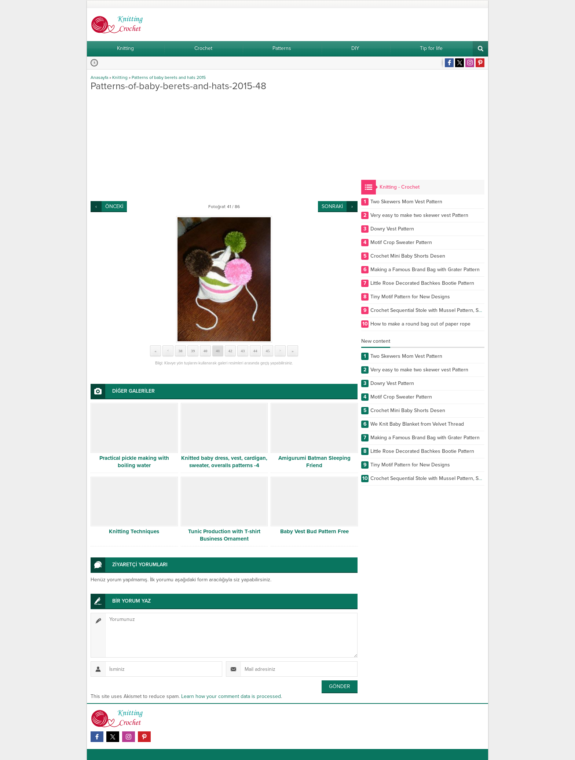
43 (243, 351)
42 (230, 351)
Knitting (120, 77)
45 (268, 351)
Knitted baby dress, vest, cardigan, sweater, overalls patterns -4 (224, 462)
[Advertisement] (224, 146)
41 (218, 351)
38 (181, 351)
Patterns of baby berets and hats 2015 (169, 77)
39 (193, 351)
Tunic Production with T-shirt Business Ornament (224, 535)
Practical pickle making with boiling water (134, 462)
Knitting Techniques (134, 531)
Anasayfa (99, 77)
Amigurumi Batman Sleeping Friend (314, 462)
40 (206, 351)
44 (255, 351)
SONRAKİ (332, 206)
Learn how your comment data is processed (231, 696)
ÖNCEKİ (114, 206)
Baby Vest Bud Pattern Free (314, 531)
